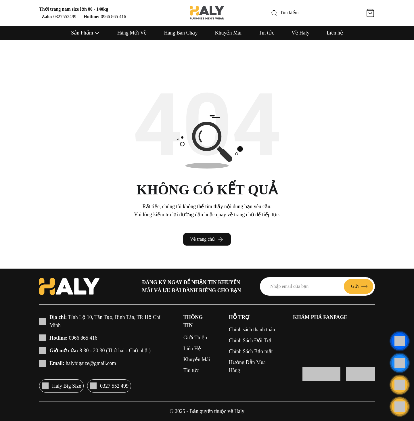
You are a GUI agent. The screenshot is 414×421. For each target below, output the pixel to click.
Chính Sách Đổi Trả (250, 340)
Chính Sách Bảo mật (251, 351)
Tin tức (266, 33)
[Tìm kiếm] (274, 12)
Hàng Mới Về (132, 33)
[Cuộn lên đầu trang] (399, 406)
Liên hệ (335, 33)
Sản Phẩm (82, 33)
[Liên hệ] (399, 341)
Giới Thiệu (195, 337)
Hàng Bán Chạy (181, 33)
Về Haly (301, 33)
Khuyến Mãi (228, 33)
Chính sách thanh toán (252, 329)
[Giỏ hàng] (370, 13)
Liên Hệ (192, 348)
